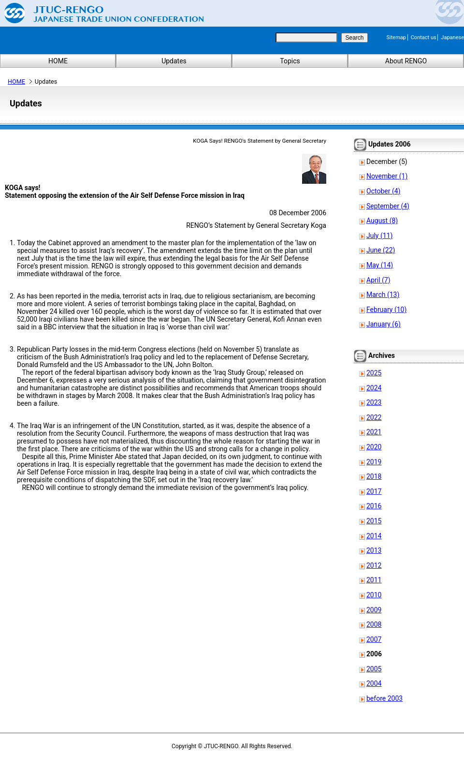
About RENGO (406, 61)
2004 (373, 683)
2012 (373, 565)
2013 (373, 550)
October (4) (383, 191)
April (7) (378, 280)
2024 (373, 388)
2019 (373, 462)
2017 (373, 491)
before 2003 (384, 698)
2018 (373, 476)
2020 (373, 447)
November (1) (386, 176)
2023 (373, 402)
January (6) (383, 324)
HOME (58, 61)
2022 (373, 417)
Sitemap (396, 37)
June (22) (380, 250)
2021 (373, 432)
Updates (174, 61)
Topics (290, 61)
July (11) (379, 235)
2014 (373, 536)
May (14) (379, 265)
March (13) (382, 294)
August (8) (382, 220)
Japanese (452, 37)
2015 (373, 521)
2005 (373, 669)
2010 (373, 595)
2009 (373, 610)
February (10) (386, 309)
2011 (373, 580)
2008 (373, 624)
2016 (373, 506)
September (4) (387, 206)
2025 (373, 373)
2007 (373, 639)
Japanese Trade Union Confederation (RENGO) (96, 13)
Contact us (423, 37)
